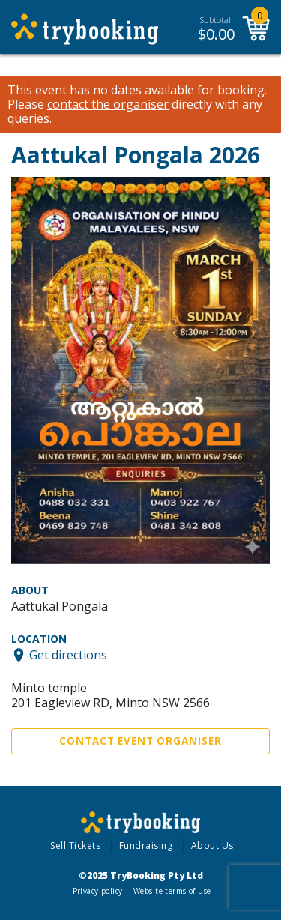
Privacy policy (98, 891)
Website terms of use (172, 891)
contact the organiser (108, 104)
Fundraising (146, 845)
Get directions (68, 655)
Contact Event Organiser (140, 741)
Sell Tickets (75, 845)
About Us (212, 845)
